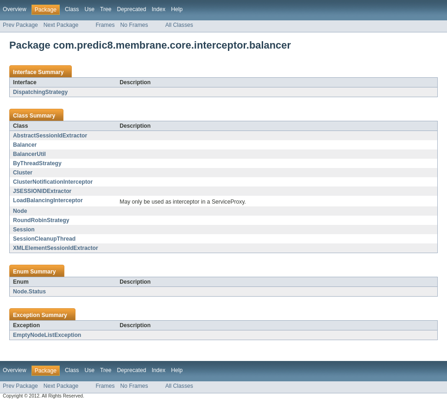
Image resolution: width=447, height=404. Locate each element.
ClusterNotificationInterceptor (53, 182)
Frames (104, 25)
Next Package (61, 25)
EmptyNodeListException (47, 335)
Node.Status (29, 291)
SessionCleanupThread (44, 239)
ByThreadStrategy (37, 163)
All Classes (179, 25)
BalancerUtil (29, 154)
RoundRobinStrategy (41, 220)
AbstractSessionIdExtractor (50, 135)
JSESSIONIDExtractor (42, 191)
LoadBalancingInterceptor (48, 200)
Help (177, 9)
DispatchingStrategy (40, 92)
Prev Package (20, 25)
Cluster (22, 172)
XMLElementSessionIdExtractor (55, 248)
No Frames (134, 25)
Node (20, 211)
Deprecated (131, 9)
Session (24, 229)
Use (89, 9)
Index (158, 9)
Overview (14, 9)
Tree (106, 9)
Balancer (25, 145)
